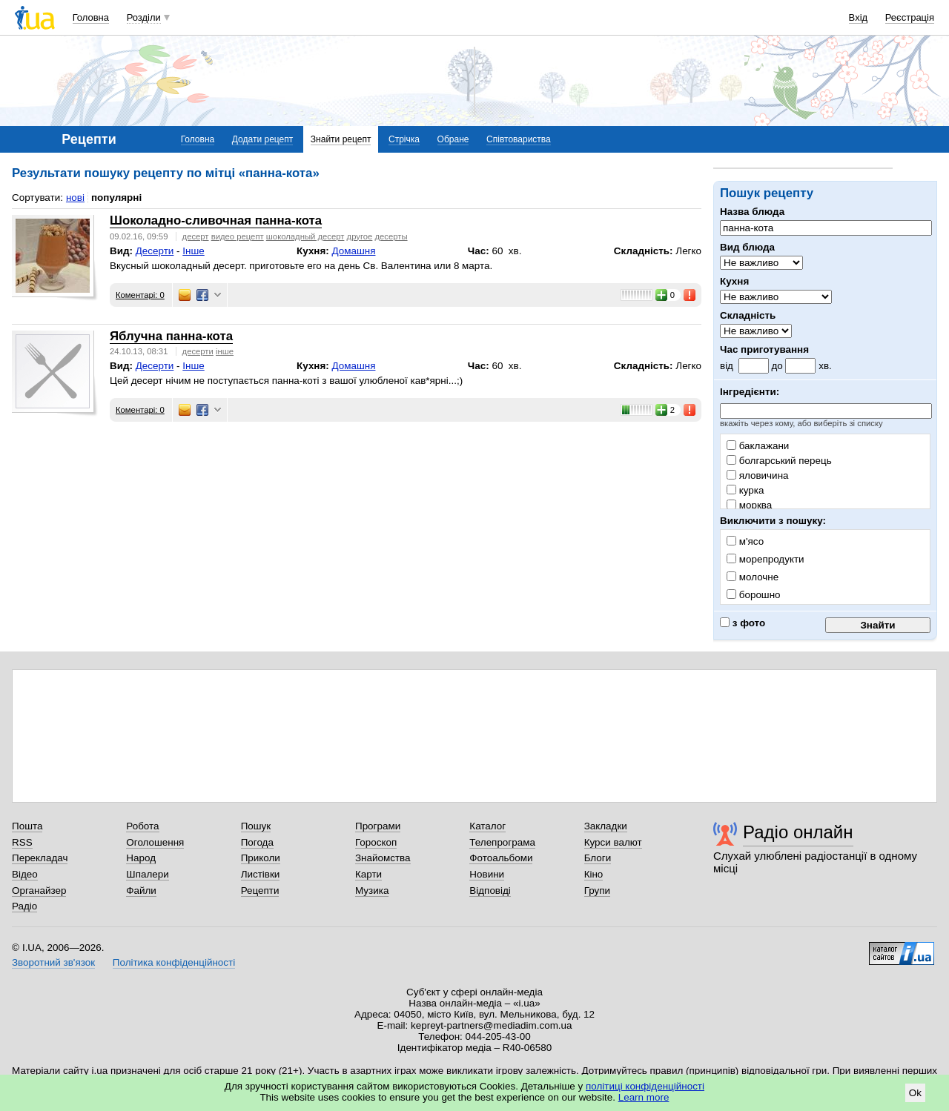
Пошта (27, 826)
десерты (390, 236)
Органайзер (39, 890)
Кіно (594, 874)
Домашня (354, 250)
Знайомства (383, 857)
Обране (453, 139)
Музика (371, 890)
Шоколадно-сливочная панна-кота (216, 220)
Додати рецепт (262, 139)
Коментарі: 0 (140, 295)
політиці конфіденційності (645, 1086)
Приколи (260, 857)
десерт (195, 236)
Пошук (256, 826)
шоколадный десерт (305, 236)
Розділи (144, 17)
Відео (25, 874)
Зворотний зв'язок (53, 962)
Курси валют (613, 842)
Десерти (155, 250)
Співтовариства (518, 139)
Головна (91, 17)
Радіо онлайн (798, 832)
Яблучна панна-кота (171, 336)
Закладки (605, 826)
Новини (486, 874)
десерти (198, 351)
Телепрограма (502, 842)
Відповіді (490, 890)
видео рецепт (237, 236)
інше (225, 351)
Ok (915, 1092)
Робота (142, 826)
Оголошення (155, 842)
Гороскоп (376, 842)
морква (749, 505)
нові (75, 197)
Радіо (24, 906)
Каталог (487, 826)
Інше (193, 250)
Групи (597, 890)
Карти (368, 874)
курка (745, 490)
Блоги (598, 857)
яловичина (758, 475)
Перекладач (39, 857)
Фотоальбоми (500, 857)
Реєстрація (909, 17)
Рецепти (260, 890)
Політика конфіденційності (174, 962)
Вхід (858, 17)
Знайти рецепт (341, 139)
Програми (377, 826)
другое (360, 236)
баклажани (758, 445)
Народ (141, 857)
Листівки (260, 874)
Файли (141, 890)
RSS (22, 842)
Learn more (643, 1097)
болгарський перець (779, 460)
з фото (742, 623)
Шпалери (147, 874)
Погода (257, 842)
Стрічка (404, 139)
